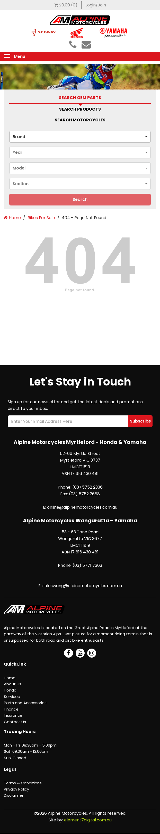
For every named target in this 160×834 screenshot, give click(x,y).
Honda (10, 690)
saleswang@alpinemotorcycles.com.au (82, 586)
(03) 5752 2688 (84, 494)
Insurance (13, 715)
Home (12, 218)
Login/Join (95, 5)
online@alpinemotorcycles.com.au (82, 507)
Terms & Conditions (23, 783)
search (80, 199)
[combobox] (80, 137)
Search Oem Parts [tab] (80, 98)
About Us (12, 684)
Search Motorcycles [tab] (80, 120)
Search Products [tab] (80, 109)
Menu (19, 56)
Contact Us (15, 721)
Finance (11, 709)
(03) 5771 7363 (87, 565)
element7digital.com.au (88, 820)
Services (12, 696)
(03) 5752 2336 (87, 487)
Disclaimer (13, 795)
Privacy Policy (16, 789)
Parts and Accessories (25, 702)
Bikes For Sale (41, 218)
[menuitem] (66, 5)
